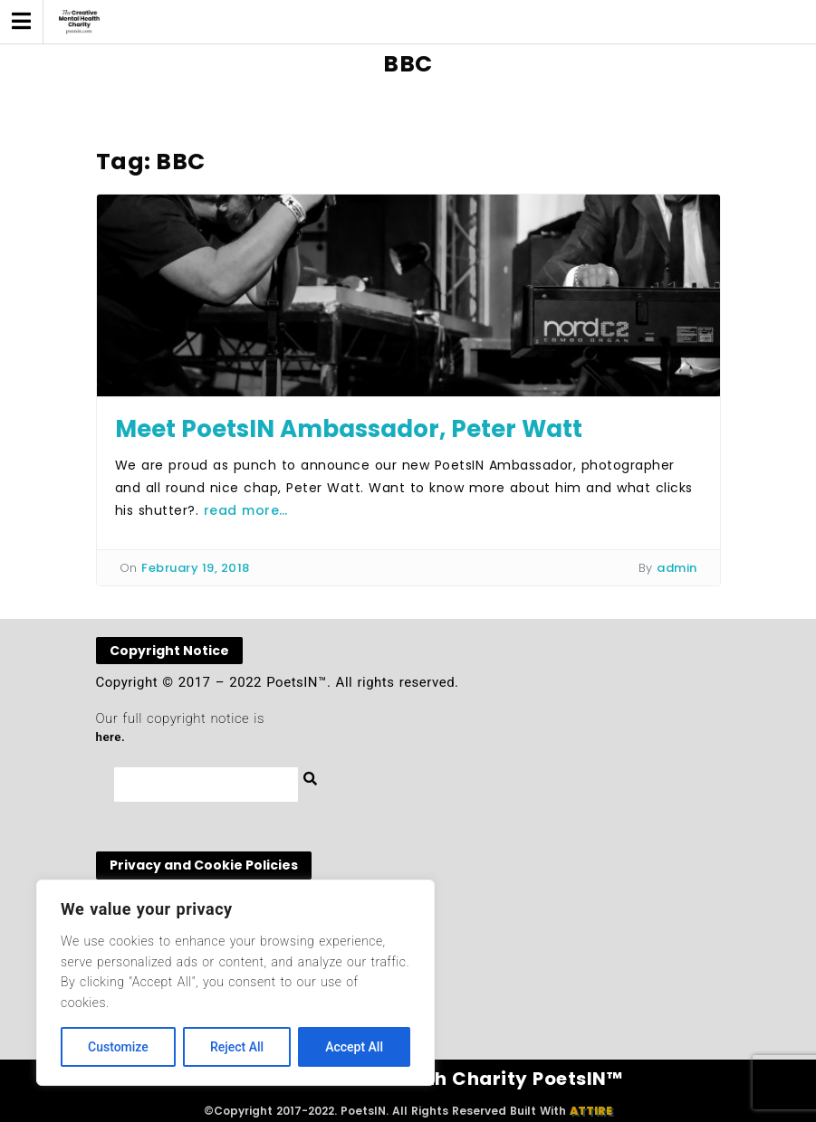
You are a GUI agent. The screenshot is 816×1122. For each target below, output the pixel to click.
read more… (246, 510)
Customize (118, 1047)
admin (677, 567)
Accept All (354, 1047)
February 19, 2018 (195, 567)
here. (111, 737)
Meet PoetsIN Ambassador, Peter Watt (348, 429)
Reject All (237, 1047)
